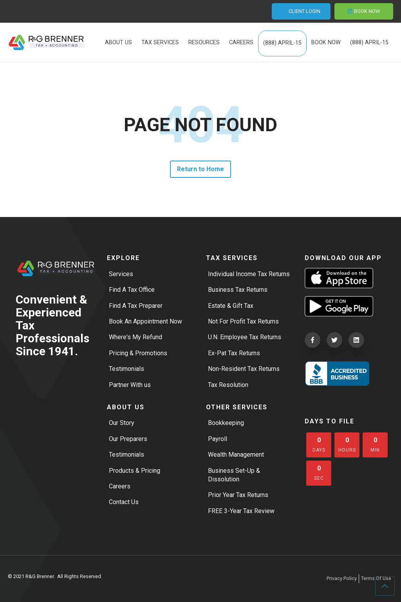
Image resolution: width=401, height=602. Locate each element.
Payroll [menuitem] (217, 439)
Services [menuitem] (121, 274)
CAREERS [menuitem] (241, 43)
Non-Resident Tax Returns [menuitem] (244, 368)
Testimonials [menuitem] (126, 368)
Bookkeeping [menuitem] (226, 423)
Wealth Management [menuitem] (236, 454)
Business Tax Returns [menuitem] (237, 289)
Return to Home (200, 169)
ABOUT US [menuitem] (118, 43)
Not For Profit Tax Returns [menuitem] (243, 321)
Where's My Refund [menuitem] (135, 337)
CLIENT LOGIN (301, 11)
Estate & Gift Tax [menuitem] (230, 305)
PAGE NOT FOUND (200, 125)
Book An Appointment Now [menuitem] (145, 321)
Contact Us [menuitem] (124, 502)
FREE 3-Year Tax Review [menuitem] (241, 511)
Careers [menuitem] (119, 486)
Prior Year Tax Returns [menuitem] (238, 495)
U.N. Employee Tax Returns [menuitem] (244, 337)
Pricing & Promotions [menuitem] (138, 353)
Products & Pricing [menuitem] (134, 470)
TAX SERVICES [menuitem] (160, 43)
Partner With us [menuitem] (130, 385)
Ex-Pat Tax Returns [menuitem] (234, 353)
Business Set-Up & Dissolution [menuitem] (234, 475)
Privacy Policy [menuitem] (342, 578)
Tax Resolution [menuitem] (228, 385)
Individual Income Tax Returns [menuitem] (249, 274)
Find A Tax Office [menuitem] (132, 289)
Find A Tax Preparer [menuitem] (136, 305)
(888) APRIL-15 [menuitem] (282, 43)
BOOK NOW (363, 11)
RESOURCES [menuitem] (204, 43)
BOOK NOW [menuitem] (326, 43)
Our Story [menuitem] (121, 423)
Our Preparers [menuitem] (128, 439)
